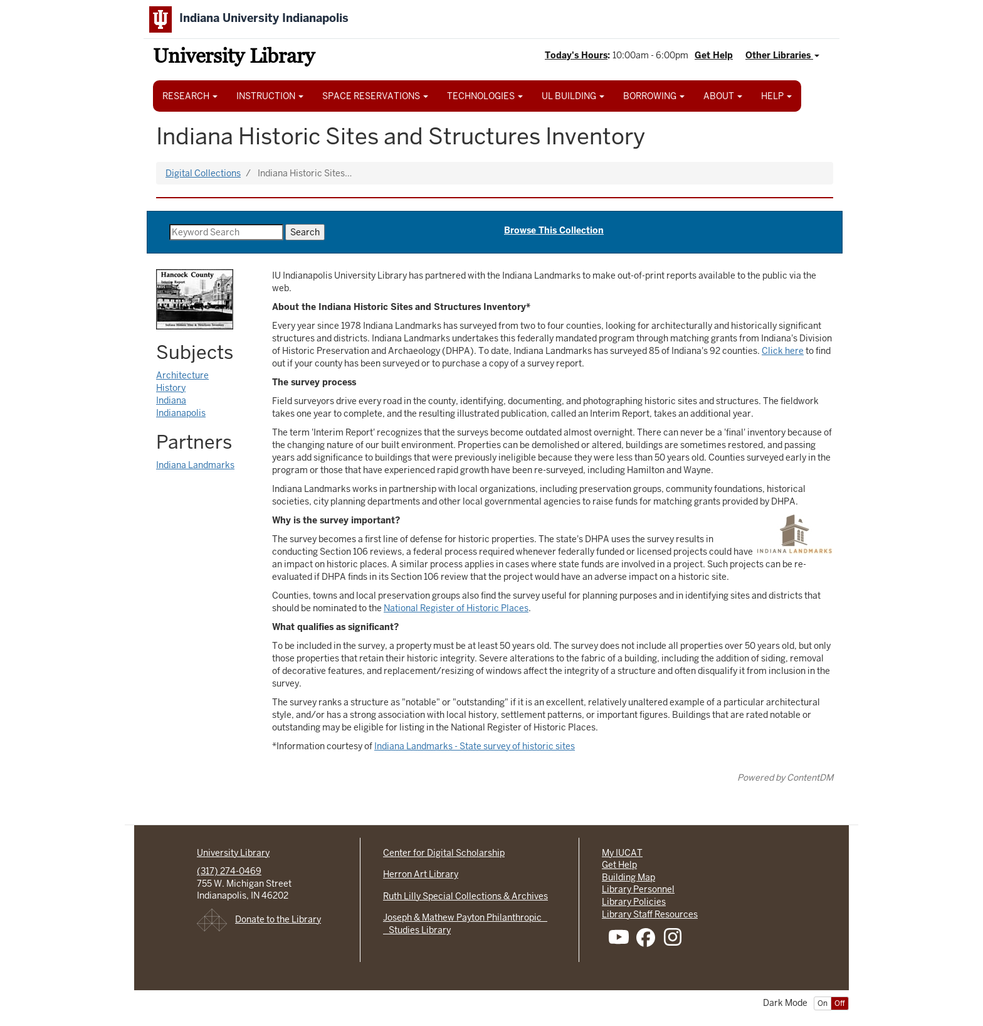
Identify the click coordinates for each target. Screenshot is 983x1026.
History (171, 387)
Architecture (182, 375)
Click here (783, 350)
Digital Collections (203, 173)
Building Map (628, 877)
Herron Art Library (420, 874)
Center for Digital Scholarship (444, 852)
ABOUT (722, 96)
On (822, 1003)
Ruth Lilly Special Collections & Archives (465, 896)
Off (839, 1003)
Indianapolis (181, 413)
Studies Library (417, 930)
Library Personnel (638, 889)
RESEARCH (190, 96)
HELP (776, 96)
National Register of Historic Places (456, 608)
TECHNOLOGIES (485, 96)
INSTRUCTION (269, 96)
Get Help (714, 55)
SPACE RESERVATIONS (375, 96)
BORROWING (654, 96)
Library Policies (634, 901)
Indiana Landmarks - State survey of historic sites (474, 746)
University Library (234, 58)
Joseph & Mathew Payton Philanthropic (465, 917)
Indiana (171, 400)
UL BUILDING (573, 96)
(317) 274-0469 (229, 871)
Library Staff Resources (650, 914)
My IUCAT (622, 852)
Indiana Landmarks (195, 465)
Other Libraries (782, 55)
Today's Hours (576, 55)
